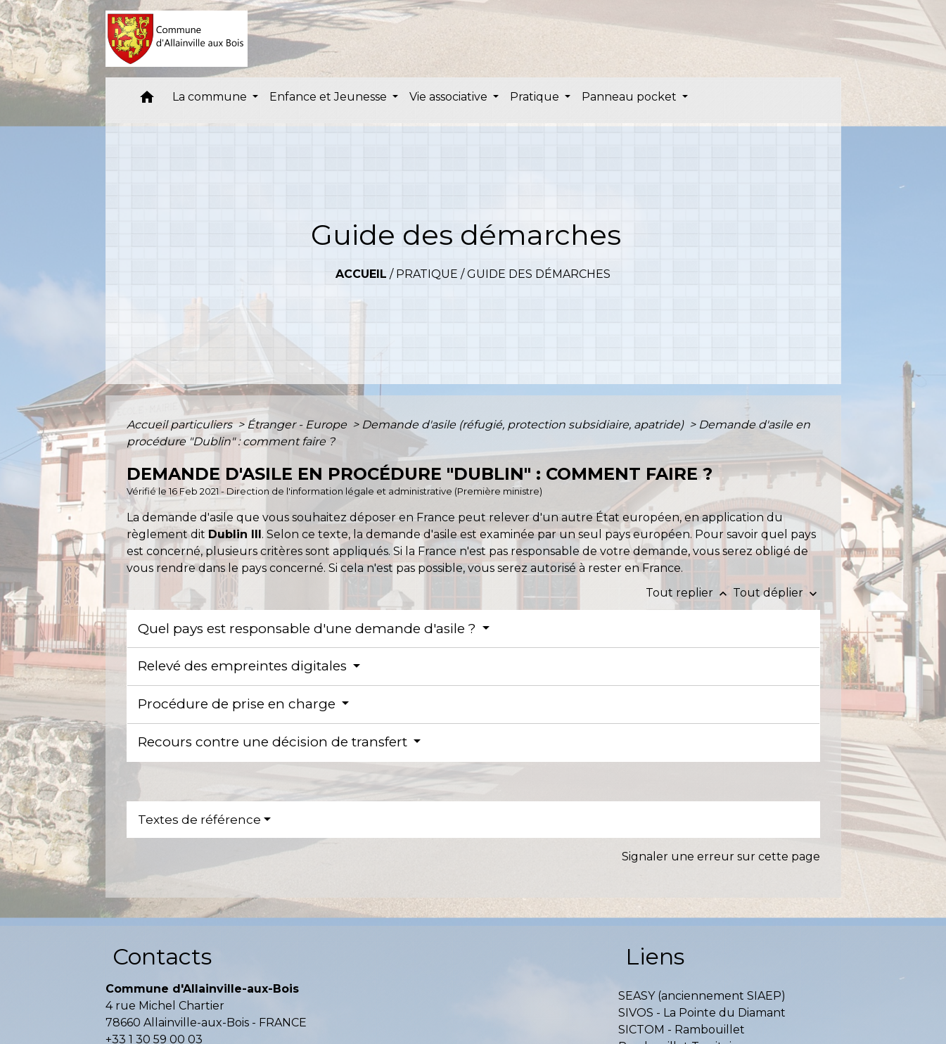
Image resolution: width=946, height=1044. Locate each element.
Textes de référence (199, 820)
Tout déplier (776, 592)
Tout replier (689, 592)
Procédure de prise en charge (238, 704)
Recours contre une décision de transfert (274, 742)
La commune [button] (211, 96)
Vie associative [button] (449, 96)
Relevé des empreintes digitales (244, 666)
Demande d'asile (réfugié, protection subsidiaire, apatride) (524, 424)
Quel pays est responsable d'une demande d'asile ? (309, 628)
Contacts (162, 956)
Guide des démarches (539, 274)
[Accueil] (177, 38)
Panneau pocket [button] (630, 96)
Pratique (427, 274)
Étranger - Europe (298, 424)
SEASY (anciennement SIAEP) (702, 995)
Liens (654, 956)
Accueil (361, 274)
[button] (147, 100)
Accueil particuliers (181, 424)
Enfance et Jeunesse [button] (329, 96)
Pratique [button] (536, 96)
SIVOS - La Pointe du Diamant (702, 1012)
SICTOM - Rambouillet (681, 1029)
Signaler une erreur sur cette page (721, 856)
